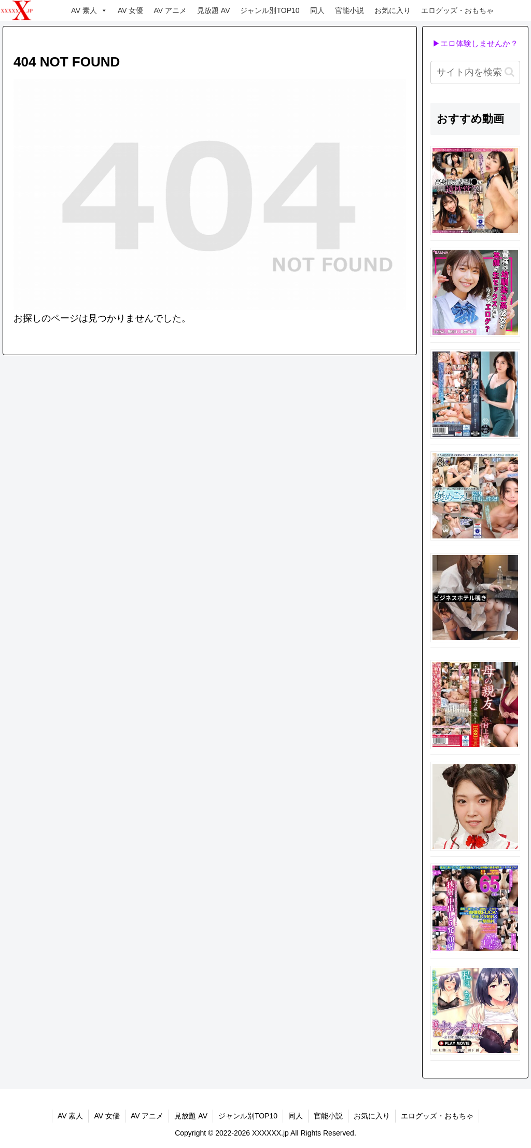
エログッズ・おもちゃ (457, 10)
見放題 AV (213, 10)
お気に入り (392, 10)
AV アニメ (170, 10)
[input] (475, 72)
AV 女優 (131, 10)
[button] (509, 72)
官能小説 (349, 10)
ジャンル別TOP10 (269, 10)
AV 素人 (89, 10)
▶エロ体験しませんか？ (475, 43)
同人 (317, 10)
